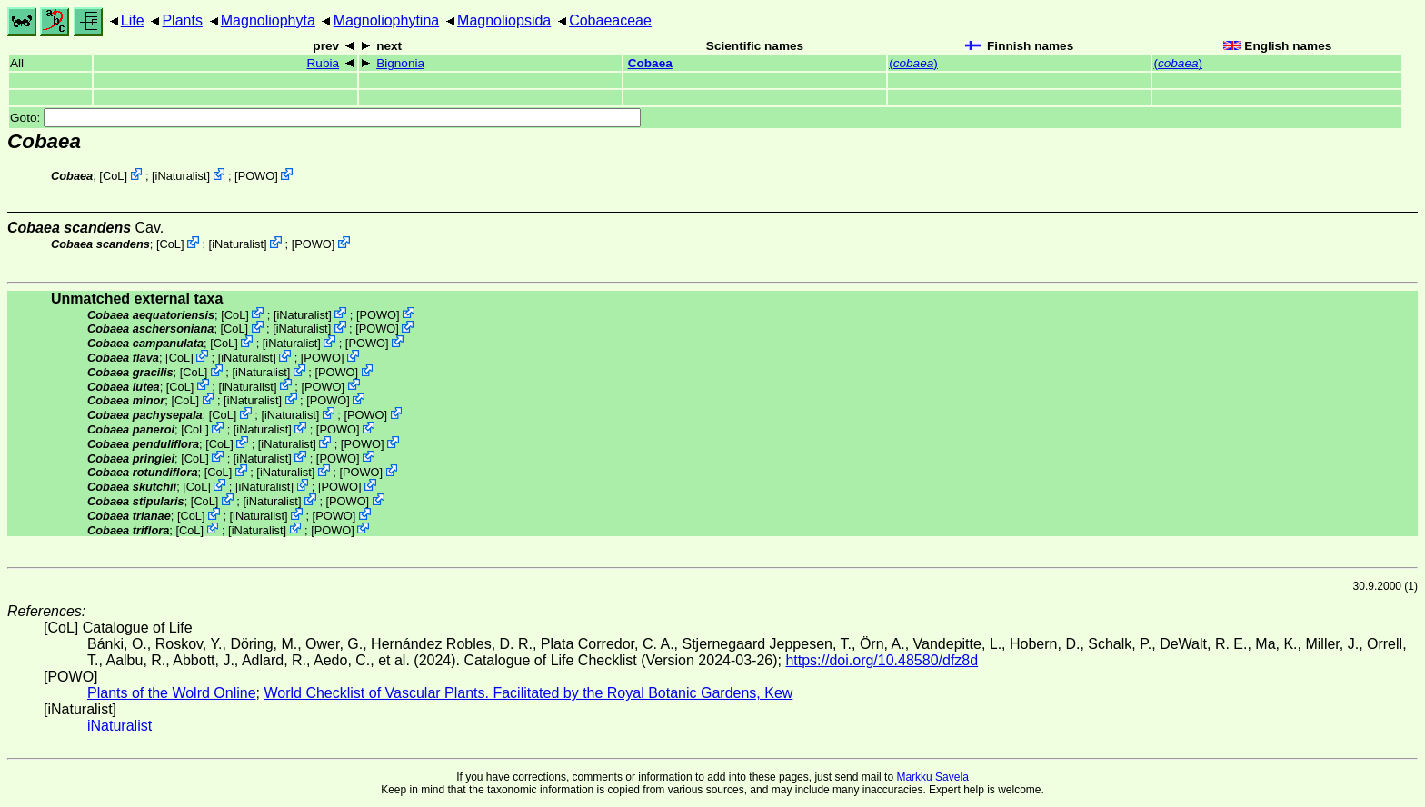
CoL (113, 176)
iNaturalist (181, 176)
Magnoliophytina (387, 20)
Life (132, 20)
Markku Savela (932, 777)
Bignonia (400, 63)
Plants (182, 20)
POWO (256, 176)
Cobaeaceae (610, 20)
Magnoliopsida (504, 20)
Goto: (325, 118)
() (913, 63)
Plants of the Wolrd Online (171, 693)
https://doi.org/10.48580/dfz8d (881, 660)
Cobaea (650, 63)
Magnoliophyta (268, 20)
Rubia (323, 63)
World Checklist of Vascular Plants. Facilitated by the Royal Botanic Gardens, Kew (528, 693)
